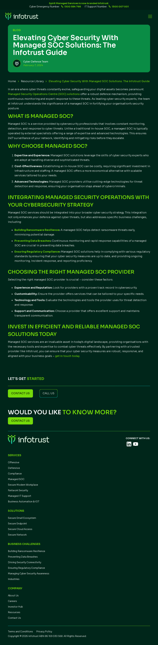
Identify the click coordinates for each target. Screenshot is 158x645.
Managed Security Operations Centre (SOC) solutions (44, 94)
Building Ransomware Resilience (26, 551)
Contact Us (14, 617)
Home (12, 81)
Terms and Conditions (20, 631)
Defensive (14, 468)
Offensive (13, 462)
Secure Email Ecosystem (22, 517)
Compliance (15, 473)
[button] (149, 16)
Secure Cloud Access (20, 529)
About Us (13, 595)
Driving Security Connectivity (24, 562)
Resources (14, 612)
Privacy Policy (44, 631)
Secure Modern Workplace (23, 484)
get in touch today (67, 356)
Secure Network (17, 534)
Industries (13, 579)
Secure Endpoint (17, 523)
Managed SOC (16, 479)
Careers (12, 601)
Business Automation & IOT (23, 501)
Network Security (18, 490)
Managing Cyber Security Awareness (28, 573)
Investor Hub (15, 606)
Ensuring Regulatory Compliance (26, 567)
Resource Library (32, 81)
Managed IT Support (19, 495)
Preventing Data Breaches (23, 556)
